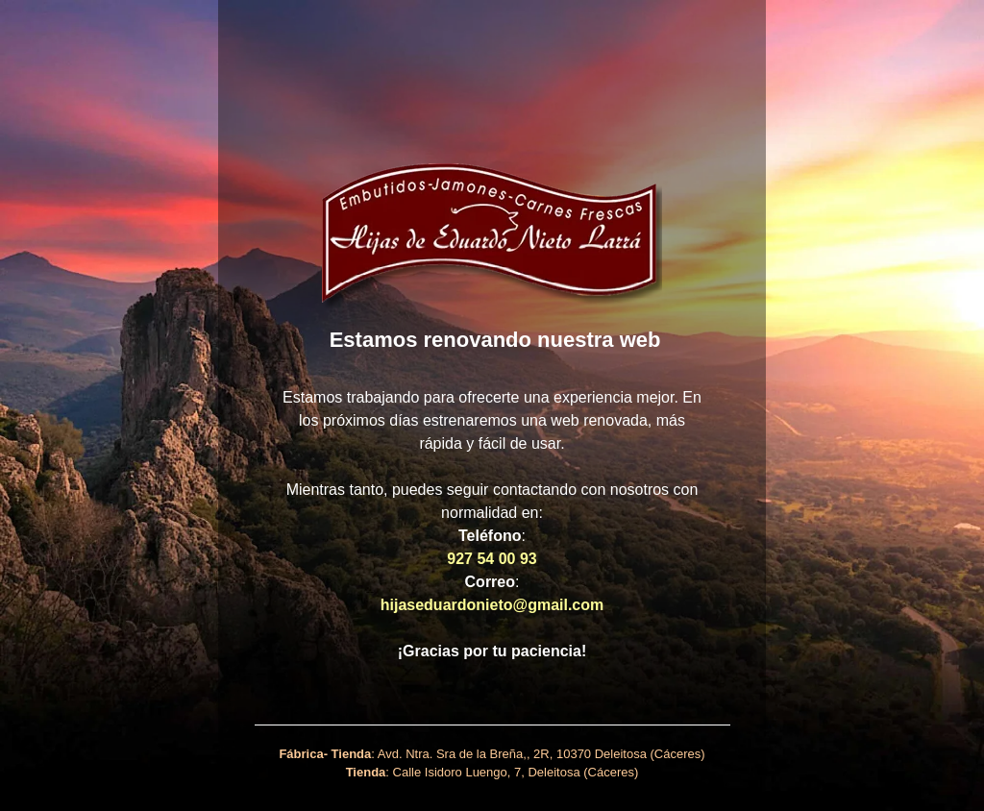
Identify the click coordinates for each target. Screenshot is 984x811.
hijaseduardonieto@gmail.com (492, 605)
